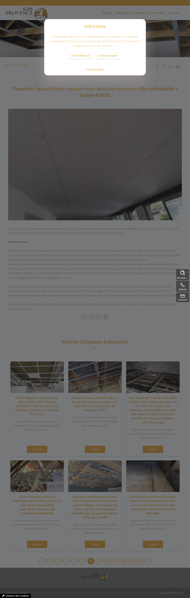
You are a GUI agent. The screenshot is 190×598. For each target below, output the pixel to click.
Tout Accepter (107, 55)
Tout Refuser (80, 55)
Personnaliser (95, 69)
